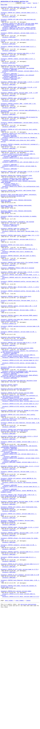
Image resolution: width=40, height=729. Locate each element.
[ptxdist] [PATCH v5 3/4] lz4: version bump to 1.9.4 (20, 194)
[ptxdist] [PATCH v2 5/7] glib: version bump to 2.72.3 (19, 683)
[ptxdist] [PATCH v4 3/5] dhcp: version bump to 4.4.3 (20, 481)
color (32, 3)
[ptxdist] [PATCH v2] (11, 220)
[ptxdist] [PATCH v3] (12, 221)
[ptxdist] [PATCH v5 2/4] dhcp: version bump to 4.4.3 (20, 189)
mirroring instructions (28, 724)
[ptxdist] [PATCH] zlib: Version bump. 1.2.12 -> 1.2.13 (20, 205)
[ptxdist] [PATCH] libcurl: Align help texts (16, 355)
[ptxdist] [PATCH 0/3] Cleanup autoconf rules (16, 210)
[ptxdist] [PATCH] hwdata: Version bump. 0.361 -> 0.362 (20, 601)
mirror (3, 5)
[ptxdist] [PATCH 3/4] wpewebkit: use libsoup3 (18, 89)
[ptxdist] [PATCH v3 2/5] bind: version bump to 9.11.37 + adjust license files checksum (18, 426)
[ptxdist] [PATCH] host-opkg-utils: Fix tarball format (19, 314)
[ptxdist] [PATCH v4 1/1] (10, 269)
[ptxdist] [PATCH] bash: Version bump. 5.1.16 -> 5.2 (19, 104)
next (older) (9, 719)
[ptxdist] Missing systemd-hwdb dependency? (16, 466)
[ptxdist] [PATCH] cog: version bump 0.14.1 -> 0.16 (18, 410)
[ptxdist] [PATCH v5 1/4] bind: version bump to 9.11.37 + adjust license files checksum (18, 185)
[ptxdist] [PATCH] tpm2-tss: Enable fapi (14, 274)
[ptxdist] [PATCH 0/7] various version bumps (16, 709)
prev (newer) (20, 719)
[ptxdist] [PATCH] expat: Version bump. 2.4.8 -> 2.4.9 (19, 632)
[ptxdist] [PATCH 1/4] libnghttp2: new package (18, 81)
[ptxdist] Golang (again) (9, 461)
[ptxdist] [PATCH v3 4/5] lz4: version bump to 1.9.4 (20, 432)
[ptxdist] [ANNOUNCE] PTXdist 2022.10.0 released (17, 321)
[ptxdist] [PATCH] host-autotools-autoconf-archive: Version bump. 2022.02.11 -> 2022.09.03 (19, 515)
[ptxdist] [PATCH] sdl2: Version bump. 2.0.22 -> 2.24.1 (20, 326)
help (26, 3)
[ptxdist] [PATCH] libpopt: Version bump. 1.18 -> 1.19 (19, 639)
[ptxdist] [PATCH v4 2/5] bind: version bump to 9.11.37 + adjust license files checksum (18, 478)
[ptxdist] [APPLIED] (9, 11)
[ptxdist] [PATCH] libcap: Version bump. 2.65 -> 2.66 (19, 111)
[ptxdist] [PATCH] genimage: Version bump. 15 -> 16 (18, 8)
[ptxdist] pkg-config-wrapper (13, 407)
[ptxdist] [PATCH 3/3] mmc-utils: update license (19, 32)
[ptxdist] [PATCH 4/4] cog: (11, 93)
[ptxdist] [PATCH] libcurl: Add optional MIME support (19, 378)
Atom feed (10, 5)
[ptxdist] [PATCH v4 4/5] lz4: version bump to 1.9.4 (20, 484)
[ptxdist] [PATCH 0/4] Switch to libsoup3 (15, 78)
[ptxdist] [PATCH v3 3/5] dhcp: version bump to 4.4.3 (20, 428)
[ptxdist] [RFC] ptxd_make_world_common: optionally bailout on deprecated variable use (19, 233)
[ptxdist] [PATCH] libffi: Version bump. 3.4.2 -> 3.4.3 (20, 559)
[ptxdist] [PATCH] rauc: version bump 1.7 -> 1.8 (17, 117)
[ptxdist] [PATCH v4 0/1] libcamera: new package (17, 265)
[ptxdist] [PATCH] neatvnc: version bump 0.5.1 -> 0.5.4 (20, 661)
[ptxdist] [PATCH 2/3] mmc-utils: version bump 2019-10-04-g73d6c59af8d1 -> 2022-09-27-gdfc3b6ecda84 (19, 28)
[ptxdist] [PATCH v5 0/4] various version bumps (17, 181)
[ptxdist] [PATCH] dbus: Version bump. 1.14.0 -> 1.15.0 (20, 98)
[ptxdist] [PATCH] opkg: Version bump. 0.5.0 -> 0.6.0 (19, 523)
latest (28, 719)
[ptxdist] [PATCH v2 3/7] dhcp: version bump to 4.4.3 (20, 715)
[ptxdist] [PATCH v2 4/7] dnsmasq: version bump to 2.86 (20, 689)
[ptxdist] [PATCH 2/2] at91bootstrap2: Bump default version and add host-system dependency (19, 450)
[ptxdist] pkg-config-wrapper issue (13, 404)
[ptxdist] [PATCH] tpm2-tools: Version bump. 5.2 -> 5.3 (20, 282)
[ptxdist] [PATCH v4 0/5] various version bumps (17, 471)
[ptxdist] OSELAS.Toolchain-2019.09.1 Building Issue (19, 456)
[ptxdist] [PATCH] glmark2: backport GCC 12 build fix (19, 140)
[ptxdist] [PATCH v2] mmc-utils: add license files (18, 228)
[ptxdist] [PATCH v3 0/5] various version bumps (17, 417)
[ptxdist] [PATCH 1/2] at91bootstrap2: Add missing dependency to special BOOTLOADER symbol (19, 445)
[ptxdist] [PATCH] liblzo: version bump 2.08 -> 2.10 (19, 366)
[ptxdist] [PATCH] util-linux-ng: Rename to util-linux (19, 492)
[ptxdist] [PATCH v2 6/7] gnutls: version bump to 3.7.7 (20, 676)
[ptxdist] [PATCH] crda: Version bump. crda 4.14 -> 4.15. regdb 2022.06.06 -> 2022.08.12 (19, 594)
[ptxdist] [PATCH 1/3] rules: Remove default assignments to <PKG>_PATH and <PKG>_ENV (17, 214)
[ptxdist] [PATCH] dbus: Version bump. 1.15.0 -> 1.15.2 (20, 344)
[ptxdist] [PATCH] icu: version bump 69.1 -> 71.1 (18, 63)
